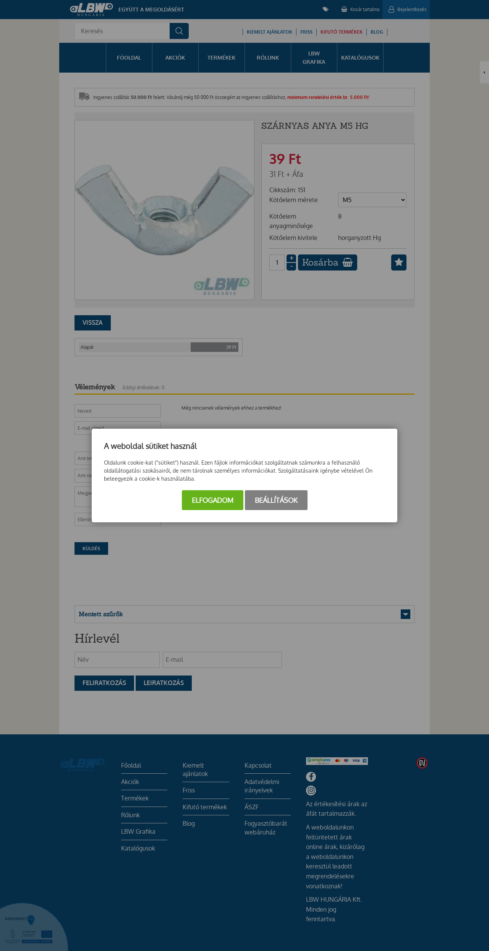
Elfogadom (212, 500)
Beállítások (276, 500)
